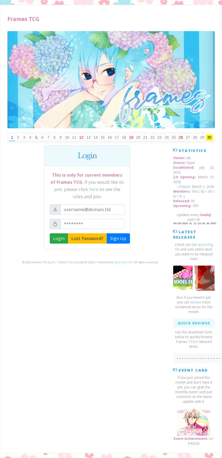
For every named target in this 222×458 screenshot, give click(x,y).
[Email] (93, 209)
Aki (54, 262)
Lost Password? (87, 238)
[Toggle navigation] (207, 19)
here (93, 189)
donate (195, 302)
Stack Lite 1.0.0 (123, 262)
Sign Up (118, 238)
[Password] (93, 224)
